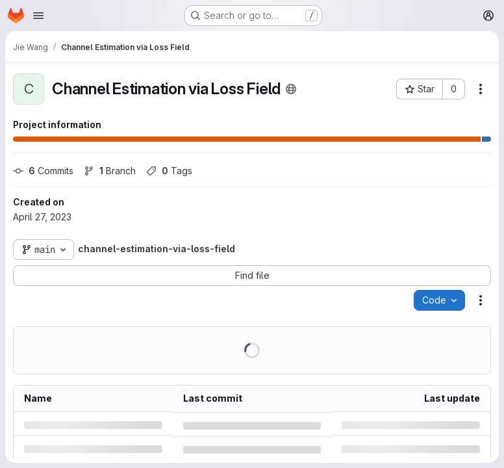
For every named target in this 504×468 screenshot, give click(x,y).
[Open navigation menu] (38, 15)
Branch (110, 170)
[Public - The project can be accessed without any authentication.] (291, 89)
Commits (43, 170)
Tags (169, 170)
